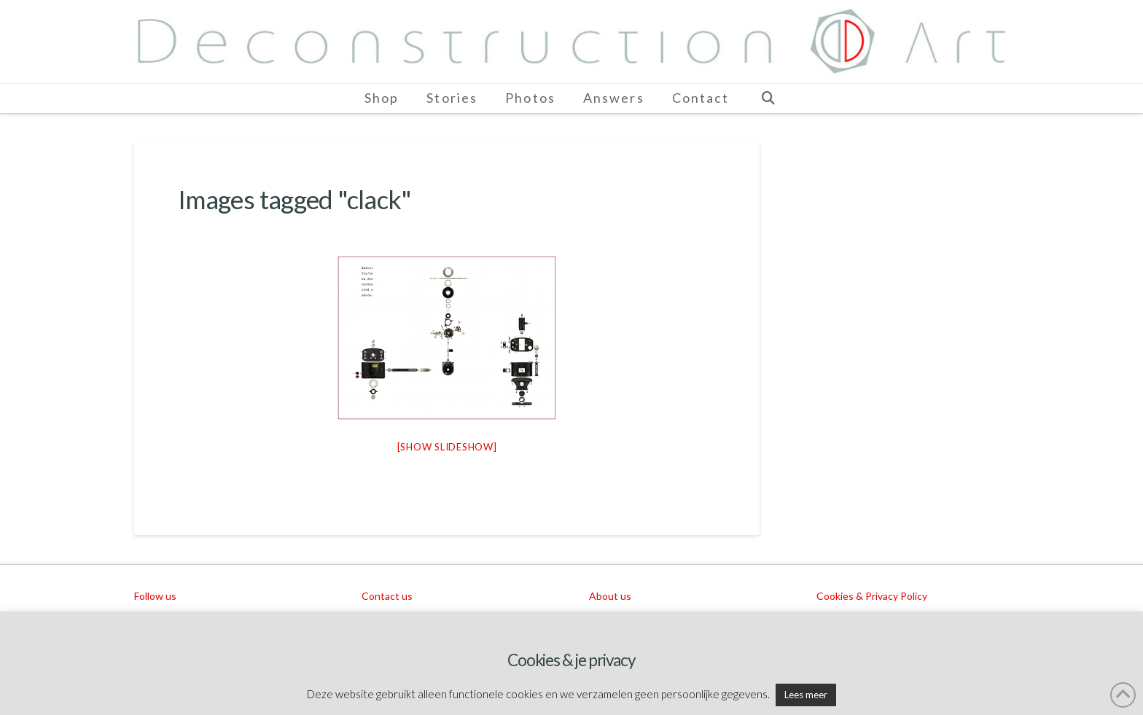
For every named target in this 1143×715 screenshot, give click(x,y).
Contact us (387, 596)
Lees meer (805, 694)
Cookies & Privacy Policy (871, 596)
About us (610, 596)
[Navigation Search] (767, 98)
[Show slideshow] (447, 447)
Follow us (155, 596)
